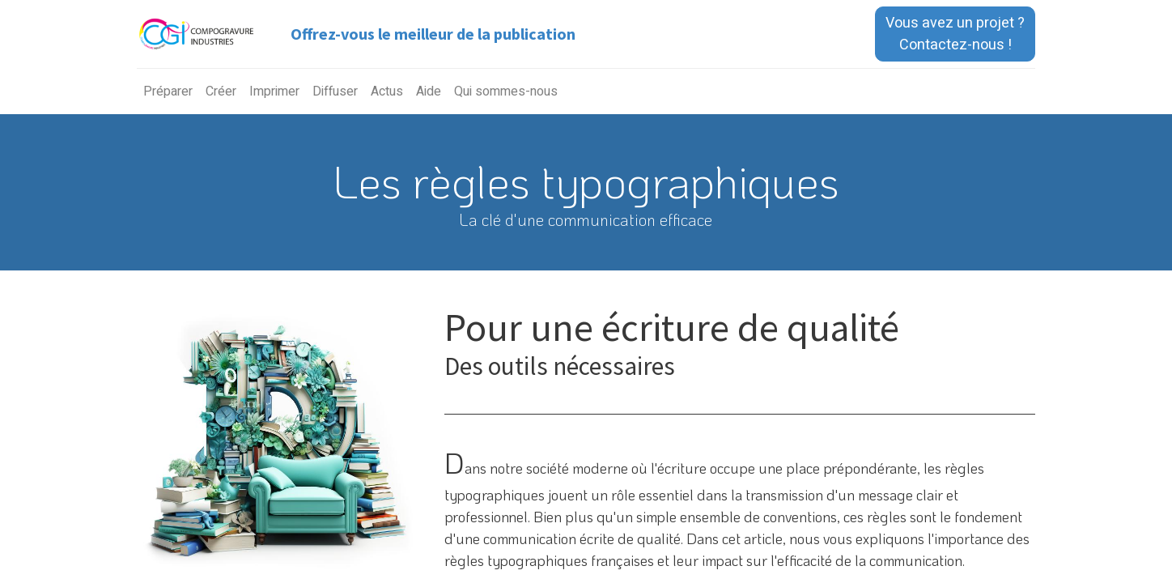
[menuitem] (168, 91)
